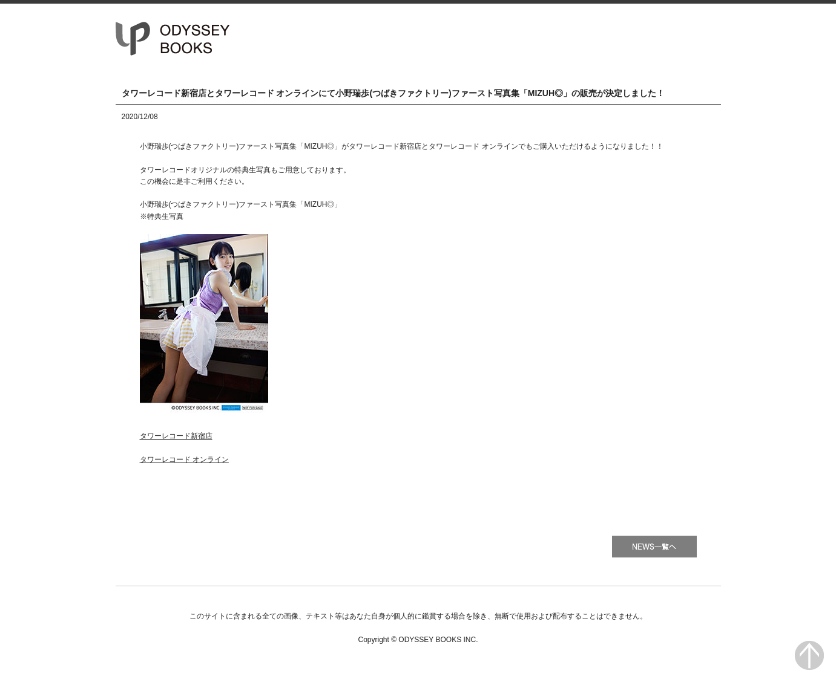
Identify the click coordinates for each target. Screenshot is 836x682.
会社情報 (667, 38)
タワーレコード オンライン (184, 459)
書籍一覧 (577, 38)
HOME (486, 38)
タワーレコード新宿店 (176, 436)
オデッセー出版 (173, 39)
